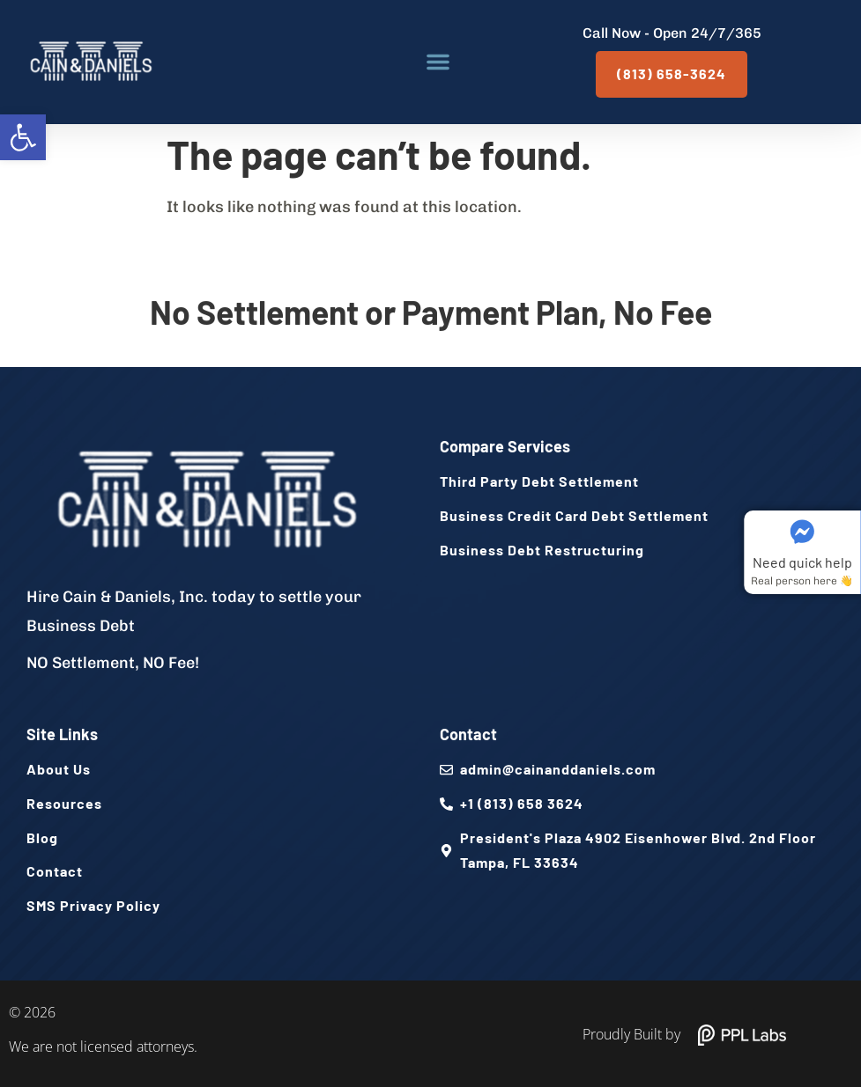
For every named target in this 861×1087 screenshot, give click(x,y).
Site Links (62, 734)
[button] (23, 137)
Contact (468, 734)
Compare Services (505, 446)
